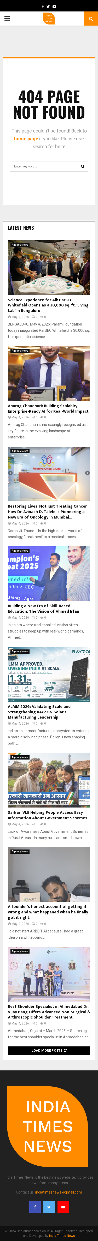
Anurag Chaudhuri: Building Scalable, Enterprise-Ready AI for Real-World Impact (48, 408)
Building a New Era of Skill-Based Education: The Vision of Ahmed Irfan (43, 609)
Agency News (20, 244)
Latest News (21, 227)
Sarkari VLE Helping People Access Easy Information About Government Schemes (47, 815)
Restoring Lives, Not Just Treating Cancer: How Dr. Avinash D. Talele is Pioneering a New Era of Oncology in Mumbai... (48, 512)
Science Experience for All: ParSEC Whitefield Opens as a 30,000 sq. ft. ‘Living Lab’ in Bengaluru (48, 306)
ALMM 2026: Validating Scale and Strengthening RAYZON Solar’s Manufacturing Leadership (39, 712)
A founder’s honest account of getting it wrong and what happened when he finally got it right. (48, 912)
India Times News (62, 1236)
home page (26, 138)
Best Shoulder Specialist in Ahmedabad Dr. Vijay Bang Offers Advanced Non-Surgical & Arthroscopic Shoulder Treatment (49, 1012)
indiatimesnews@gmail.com (58, 1192)
